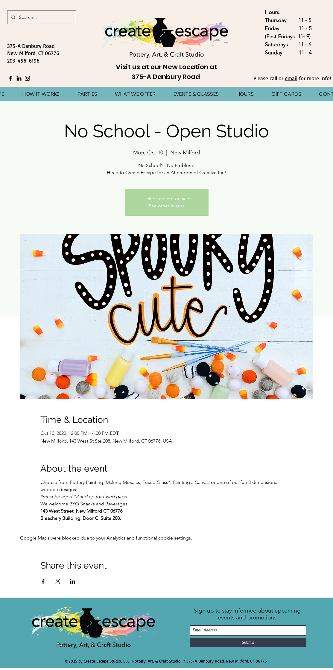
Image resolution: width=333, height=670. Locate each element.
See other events (166, 206)
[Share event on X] (58, 581)
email (291, 78)
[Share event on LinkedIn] (72, 581)
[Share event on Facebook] (43, 581)
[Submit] (248, 642)
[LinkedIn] (19, 78)
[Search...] (41, 17)
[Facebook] (10, 78)
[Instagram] (27, 78)
